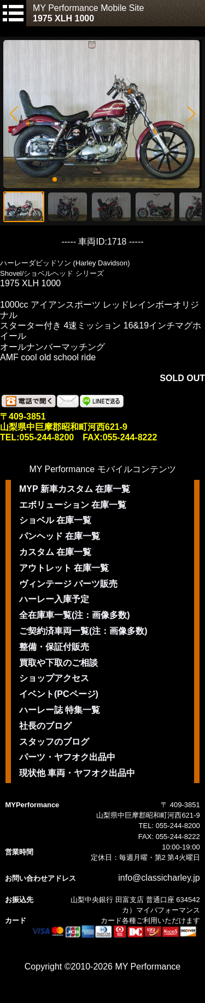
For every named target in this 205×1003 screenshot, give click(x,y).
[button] (13, 114)
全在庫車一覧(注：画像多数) (74, 615)
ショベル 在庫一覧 (55, 520)
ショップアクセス (54, 678)
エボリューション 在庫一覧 (72, 504)
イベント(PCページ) (58, 694)
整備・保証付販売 (54, 646)
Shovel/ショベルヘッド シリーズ (52, 273)
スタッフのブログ (54, 741)
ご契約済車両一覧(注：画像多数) (83, 631)
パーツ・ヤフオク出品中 (67, 757)
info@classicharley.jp (159, 877)
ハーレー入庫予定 (54, 599)
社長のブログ (45, 725)
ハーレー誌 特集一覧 (59, 710)
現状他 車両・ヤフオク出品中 (77, 773)
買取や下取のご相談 (58, 662)
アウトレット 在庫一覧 (64, 568)
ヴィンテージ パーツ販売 (68, 583)
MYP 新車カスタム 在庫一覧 (74, 489)
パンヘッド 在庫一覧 (59, 536)
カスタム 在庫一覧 (55, 552)
